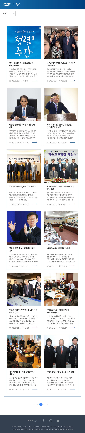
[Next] (47, 404)
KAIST (7, 5)
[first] (33, 404)
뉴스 (18, 4)
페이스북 (43, 420)
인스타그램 (50, 420)
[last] (51, 404)
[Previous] (37, 404)
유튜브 (58, 420)
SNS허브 (29, 421)
